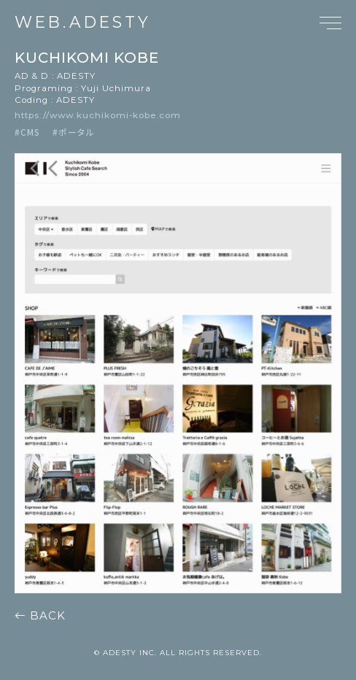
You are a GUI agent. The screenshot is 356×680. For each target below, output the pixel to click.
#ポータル (74, 131)
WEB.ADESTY (83, 23)
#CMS (27, 131)
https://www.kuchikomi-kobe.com (98, 115)
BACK (40, 615)
